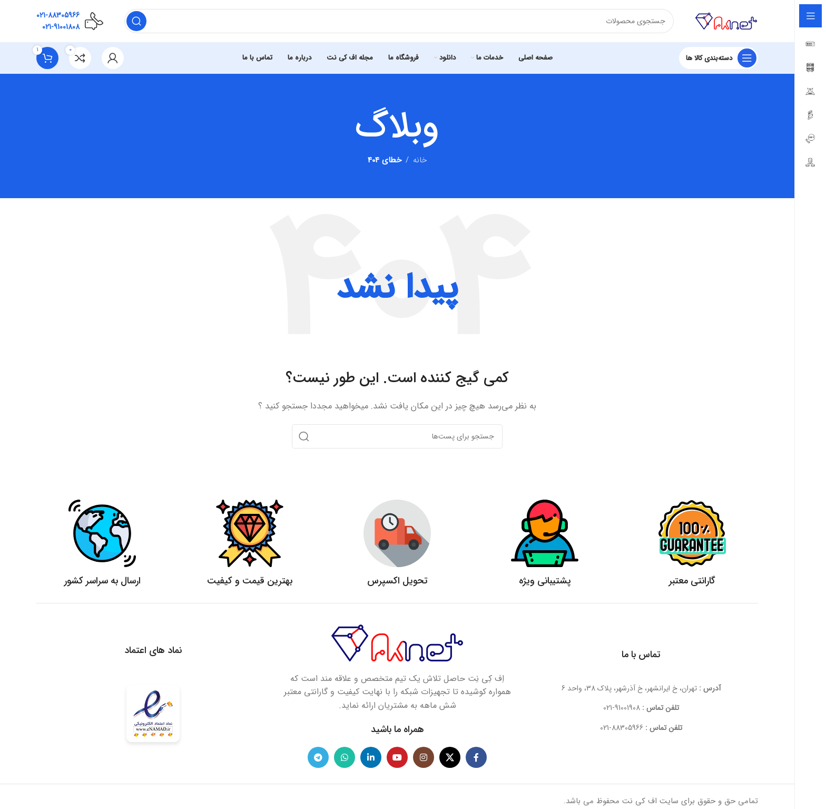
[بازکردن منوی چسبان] (718, 58)
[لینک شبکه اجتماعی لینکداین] (370, 757)
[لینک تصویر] (397, 642)
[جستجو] (399, 21)
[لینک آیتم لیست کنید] (641, 708)
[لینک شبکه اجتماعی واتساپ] (344, 757)
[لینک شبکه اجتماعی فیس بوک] (476, 757)
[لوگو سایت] (726, 20)
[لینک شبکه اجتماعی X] (449, 757)
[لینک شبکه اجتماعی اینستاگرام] (423, 757)
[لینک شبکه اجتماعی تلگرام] (318, 757)
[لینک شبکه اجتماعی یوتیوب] (397, 757)
